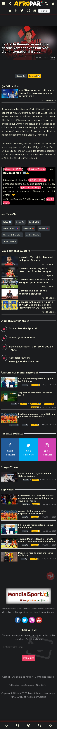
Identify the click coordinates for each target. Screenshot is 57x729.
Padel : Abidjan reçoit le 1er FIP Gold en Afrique (34, 474)
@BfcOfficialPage (30, 187)
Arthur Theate (32, 235)
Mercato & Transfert (12, 235)
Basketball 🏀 (48, 404)
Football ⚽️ (34, 76)
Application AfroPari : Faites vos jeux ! (35, 394)
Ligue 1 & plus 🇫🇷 (10, 228)
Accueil (6, 676)
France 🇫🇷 (43, 228)
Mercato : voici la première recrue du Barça (35, 554)
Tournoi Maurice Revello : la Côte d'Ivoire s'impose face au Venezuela (36, 540)
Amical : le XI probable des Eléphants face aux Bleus (32, 512)
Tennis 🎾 (36, 479)
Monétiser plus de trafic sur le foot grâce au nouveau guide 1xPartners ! (36, 93)
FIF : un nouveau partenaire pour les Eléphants (35, 380)
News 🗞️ (20, 76)
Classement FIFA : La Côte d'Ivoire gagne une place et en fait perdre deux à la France (36, 498)
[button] (44, 11)
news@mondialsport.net (24, 361)
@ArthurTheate (36, 169)
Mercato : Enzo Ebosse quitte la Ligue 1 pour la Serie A (36, 281)
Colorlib (42, 696)
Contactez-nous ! (44, 676)
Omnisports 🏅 (35, 404)
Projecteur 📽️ (13, 425)
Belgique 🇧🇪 (28, 228)
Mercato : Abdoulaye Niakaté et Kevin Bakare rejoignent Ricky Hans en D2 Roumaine (36, 304)
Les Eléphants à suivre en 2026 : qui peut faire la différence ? (36, 415)
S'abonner (28, 658)
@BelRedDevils (37, 180)
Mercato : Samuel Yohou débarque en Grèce (33, 292)
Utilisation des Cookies (21, 684)
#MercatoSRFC (13, 169)
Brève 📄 (7, 222)
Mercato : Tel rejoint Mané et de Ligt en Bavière (36, 259)
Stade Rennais (9, 241)
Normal (43, 10)
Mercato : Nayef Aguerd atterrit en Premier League (35, 270)
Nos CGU (41, 684)
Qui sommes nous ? (22, 676)
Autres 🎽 (24, 404)
